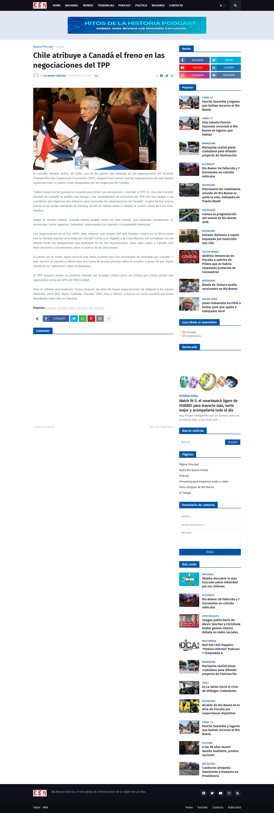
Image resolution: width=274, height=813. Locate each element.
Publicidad (234, 807)
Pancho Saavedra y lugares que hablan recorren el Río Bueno (221, 105)
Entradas (189, 332)
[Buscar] (210, 442)
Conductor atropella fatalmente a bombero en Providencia (220, 772)
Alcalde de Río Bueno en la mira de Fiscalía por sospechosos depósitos (221, 709)
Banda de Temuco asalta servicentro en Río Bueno (219, 287)
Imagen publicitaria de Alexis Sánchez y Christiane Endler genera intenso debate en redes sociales (221, 626)
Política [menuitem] (141, 5)
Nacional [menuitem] (71, 5)
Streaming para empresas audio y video (203, 481)
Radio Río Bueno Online (193, 470)
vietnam (99, 308)
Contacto (217, 807)
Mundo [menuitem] (88, 5)
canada (59, 47)
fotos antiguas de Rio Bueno (196, 487)
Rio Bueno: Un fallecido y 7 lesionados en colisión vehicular (221, 172)
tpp (91, 308)
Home (189, 807)
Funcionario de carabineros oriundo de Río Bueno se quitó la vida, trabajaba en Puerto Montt (221, 195)
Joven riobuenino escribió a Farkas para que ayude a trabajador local (221, 307)
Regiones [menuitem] (158, 5)
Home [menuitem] (57, 5)
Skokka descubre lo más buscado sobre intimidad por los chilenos (220, 582)
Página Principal (43, 47)
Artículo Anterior (45, 426)
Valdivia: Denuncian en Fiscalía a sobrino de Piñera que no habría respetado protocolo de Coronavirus (219, 264)
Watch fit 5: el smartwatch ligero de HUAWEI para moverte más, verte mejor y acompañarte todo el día (208, 405)
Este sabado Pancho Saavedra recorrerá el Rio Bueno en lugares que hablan (220, 128)
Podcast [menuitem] (125, 5)
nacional (82, 308)
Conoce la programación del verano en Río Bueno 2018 (219, 218)
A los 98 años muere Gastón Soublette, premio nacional (220, 751)
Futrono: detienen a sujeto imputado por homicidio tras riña (220, 239)
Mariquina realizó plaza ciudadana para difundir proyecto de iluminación (219, 151)
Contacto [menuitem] (176, 5)
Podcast (184, 475)
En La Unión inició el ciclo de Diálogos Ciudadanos (220, 689)
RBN (45, 807)
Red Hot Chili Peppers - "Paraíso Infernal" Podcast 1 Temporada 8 (221, 649)
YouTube (203, 807)
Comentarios (191, 336)
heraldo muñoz (66, 308)
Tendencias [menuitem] (106, 5)
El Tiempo (185, 493)
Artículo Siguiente (160, 426)
